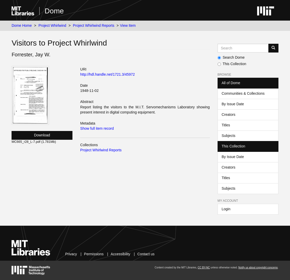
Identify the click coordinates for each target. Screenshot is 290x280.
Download (42, 135)
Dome (54, 11)
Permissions (94, 254)
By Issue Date (233, 104)
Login (226, 209)
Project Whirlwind (52, 25)
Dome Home (22, 25)
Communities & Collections (243, 93)
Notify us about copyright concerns (258, 267)
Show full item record (97, 128)
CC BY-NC (204, 267)
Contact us (146, 254)
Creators (229, 114)
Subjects (229, 136)
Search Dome (231, 57)
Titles (226, 125)
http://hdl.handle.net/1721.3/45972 (107, 74)
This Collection (232, 64)
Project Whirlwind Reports (93, 25)
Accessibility (120, 254)
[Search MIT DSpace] (243, 48)
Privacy (71, 254)
